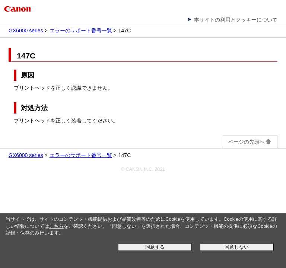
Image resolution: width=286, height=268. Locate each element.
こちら (56, 226)
